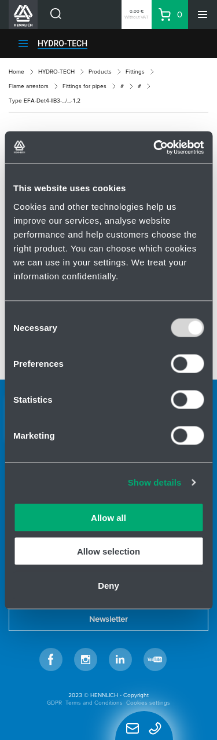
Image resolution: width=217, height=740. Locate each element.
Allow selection (108, 551)
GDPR (54, 702)
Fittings (135, 71)
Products (100, 71)
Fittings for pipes (84, 86)
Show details (155, 482)
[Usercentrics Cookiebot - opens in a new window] (154, 147)
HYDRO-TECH (62, 43)
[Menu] (202, 14)
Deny (108, 585)
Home (16, 71)
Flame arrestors (29, 86)
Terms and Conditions (94, 702)
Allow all (108, 517)
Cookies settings (148, 702)
